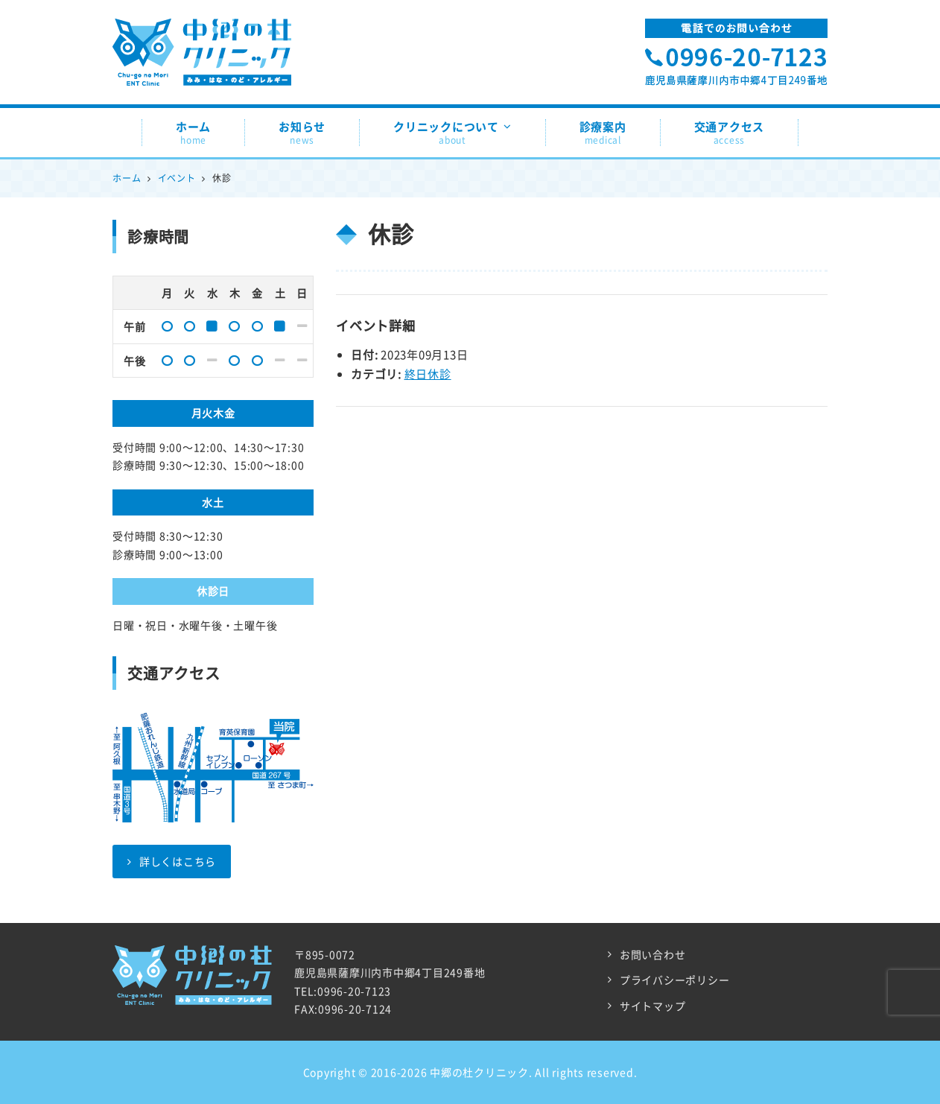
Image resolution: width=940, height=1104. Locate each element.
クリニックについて (452, 132)
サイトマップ (653, 1005)
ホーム (193, 132)
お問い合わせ (653, 954)
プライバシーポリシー (675, 979)
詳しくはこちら (171, 861)
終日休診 (427, 374)
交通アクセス (729, 132)
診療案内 (602, 132)
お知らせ (302, 132)
